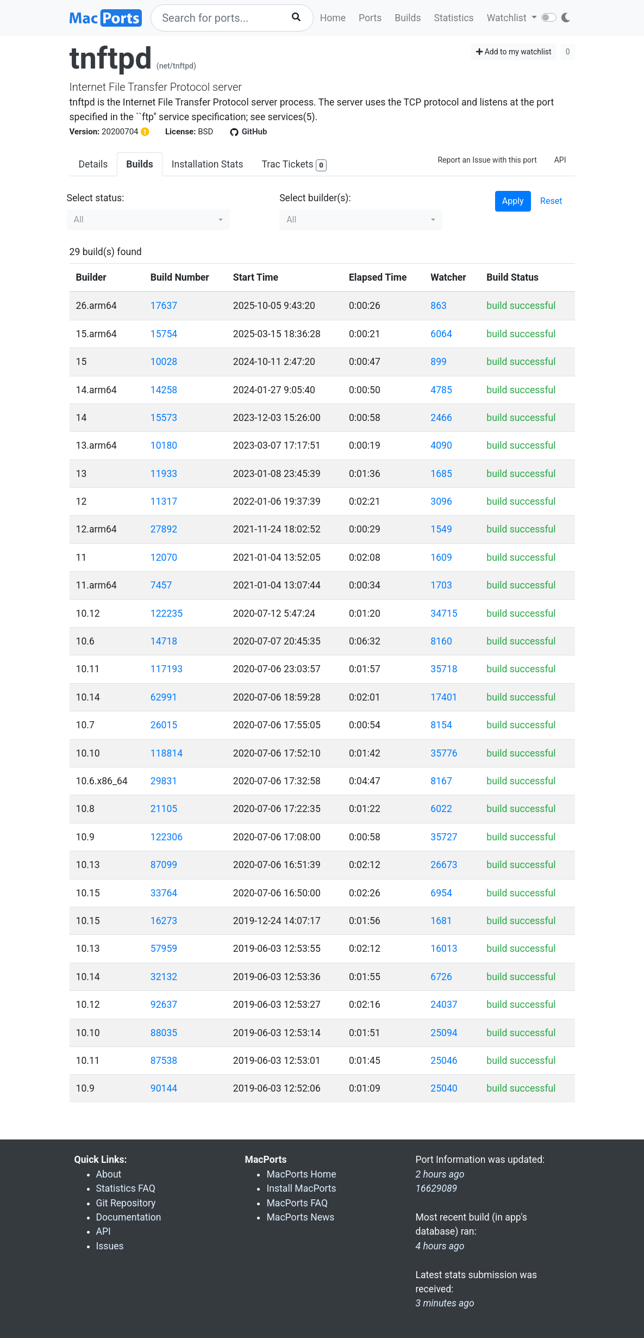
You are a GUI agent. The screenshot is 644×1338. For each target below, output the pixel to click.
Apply (513, 201)
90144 (164, 1088)
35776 (443, 753)
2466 (441, 417)
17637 (164, 305)
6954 (441, 893)
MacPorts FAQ (297, 1203)
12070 (164, 557)
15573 (164, 417)
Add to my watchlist (514, 51)
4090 (441, 445)
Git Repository (126, 1203)
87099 (164, 864)
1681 (441, 920)
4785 (441, 390)
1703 (441, 585)
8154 (441, 725)
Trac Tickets (294, 165)
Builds (408, 18)
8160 (441, 641)
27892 (164, 529)
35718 (443, 669)
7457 (161, 585)
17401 (443, 697)
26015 (164, 725)
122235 (167, 613)
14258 (164, 390)
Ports (370, 18)
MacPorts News (300, 1217)
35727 (443, 837)
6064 (441, 334)
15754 (164, 334)
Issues (110, 1246)
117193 (167, 669)
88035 (164, 1032)
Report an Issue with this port (486, 160)
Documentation (128, 1217)
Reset (551, 201)
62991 (164, 697)
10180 (164, 445)
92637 (164, 1004)
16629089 (436, 1188)
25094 (443, 1032)
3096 (441, 501)
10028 (164, 361)
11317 (164, 501)
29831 (164, 781)
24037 (443, 1004)
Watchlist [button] (508, 18)
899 (438, 361)
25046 (443, 1060)
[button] (148, 219)
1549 (441, 529)
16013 (443, 948)
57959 (164, 948)
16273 (164, 920)
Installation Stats (207, 164)
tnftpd (111, 58)
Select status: (95, 198)
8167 (441, 781)
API (560, 160)
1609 (441, 557)
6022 (441, 808)
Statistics (453, 18)
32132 (164, 976)
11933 (164, 473)
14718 (164, 641)
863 (438, 305)
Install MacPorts (301, 1188)
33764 (164, 893)
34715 (443, 613)
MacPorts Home (301, 1174)
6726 (441, 976)
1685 (441, 473)
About (109, 1174)
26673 (443, 864)
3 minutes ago (444, 1303)
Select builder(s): (315, 198)
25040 (443, 1088)
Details (93, 164)
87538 (164, 1060)
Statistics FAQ (125, 1188)
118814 (167, 753)
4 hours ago (439, 1246)
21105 (164, 808)
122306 (167, 837)
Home (333, 18)
